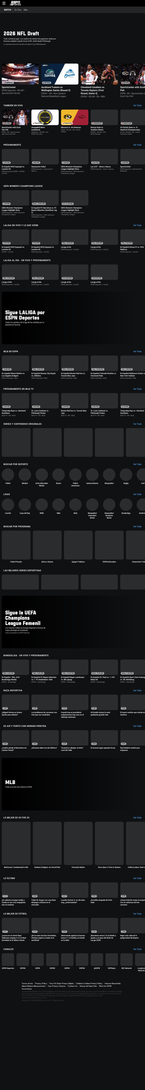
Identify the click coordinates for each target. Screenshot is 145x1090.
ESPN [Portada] (15, 3)
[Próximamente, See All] (139, 153)
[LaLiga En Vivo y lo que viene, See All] (139, 236)
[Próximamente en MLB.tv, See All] (139, 411)
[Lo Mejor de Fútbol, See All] (139, 994)
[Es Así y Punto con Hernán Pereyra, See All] (139, 787)
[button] (141, 3)
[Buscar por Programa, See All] (139, 567)
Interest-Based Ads (113, 1070)
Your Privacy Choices (57, 1073)
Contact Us (72, 1073)
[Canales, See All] (139, 1035)
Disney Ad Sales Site (88, 1073)
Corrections (27, 1076)
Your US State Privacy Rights (61, 1070)
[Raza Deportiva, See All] (139, 749)
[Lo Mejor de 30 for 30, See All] (139, 883)
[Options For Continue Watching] (46, 95)
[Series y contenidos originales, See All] (139, 451)
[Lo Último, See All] (139, 957)
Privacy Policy (41, 1070)
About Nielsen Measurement (33, 1073)
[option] (26, 82)
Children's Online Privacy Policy (89, 1070)
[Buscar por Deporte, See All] (139, 500)
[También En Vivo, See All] (139, 111)
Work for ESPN (105, 1073)
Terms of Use (27, 1070)
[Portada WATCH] (6, 10)
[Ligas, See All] (139, 534)
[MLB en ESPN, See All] (139, 372)
